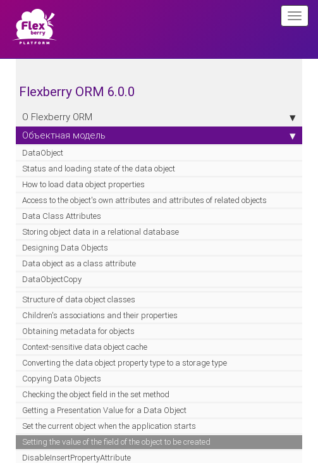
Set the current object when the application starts (109, 426)
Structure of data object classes (78, 299)
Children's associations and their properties (100, 315)
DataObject (42, 152)
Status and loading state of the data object (98, 168)
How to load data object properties (83, 184)
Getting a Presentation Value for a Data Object (104, 410)
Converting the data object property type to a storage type (124, 362)
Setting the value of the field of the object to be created (116, 441)
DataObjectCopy (52, 279)
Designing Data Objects (65, 247)
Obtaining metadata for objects (78, 331)
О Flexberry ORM (159, 117)
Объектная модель (159, 135)
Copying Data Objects (61, 378)
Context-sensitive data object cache (84, 347)
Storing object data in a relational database (100, 231)
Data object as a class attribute (79, 263)
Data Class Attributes (61, 216)
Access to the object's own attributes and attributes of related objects (144, 200)
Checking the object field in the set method (95, 394)
